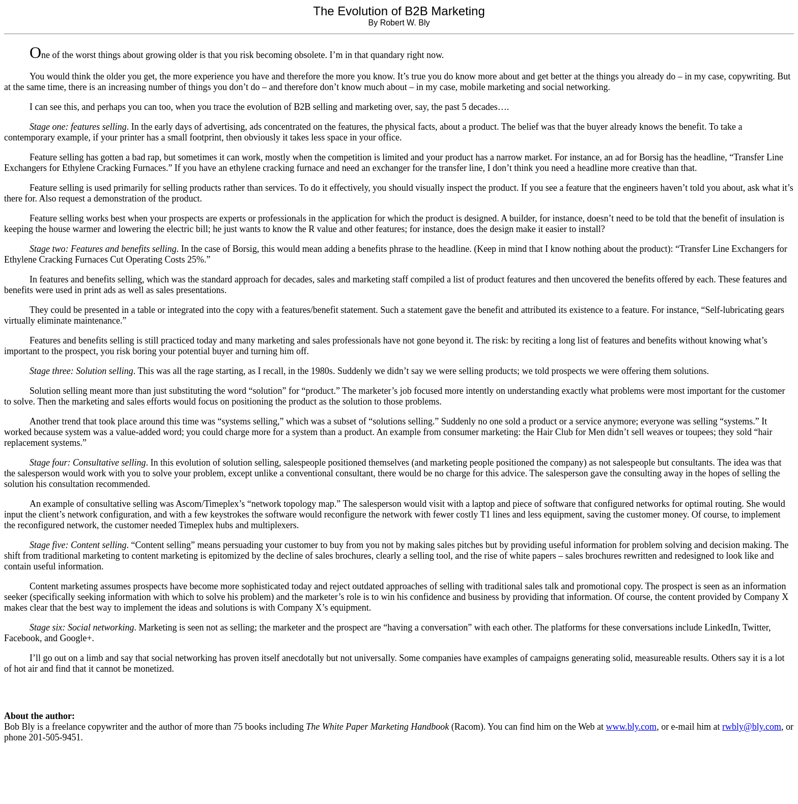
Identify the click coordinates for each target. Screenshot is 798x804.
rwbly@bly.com (751, 727)
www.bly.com (631, 727)
